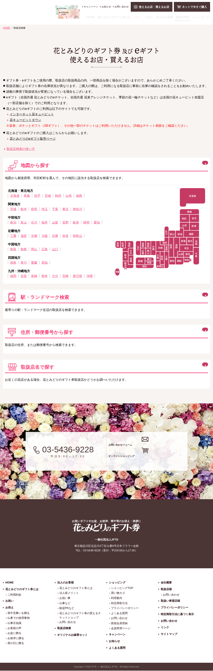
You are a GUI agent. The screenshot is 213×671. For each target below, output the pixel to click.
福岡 (13, 276)
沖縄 (89, 276)
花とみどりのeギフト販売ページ (33, 138)
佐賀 (24, 276)
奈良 (65, 236)
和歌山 (77, 236)
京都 (34, 236)
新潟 (13, 222)
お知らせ (106, 6)
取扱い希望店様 (170, 601)
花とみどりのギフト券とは (114, 17)
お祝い (138, 17)
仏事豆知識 (14, 623)
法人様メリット (69, 593)
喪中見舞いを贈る (18, 613)
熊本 (44, 276)
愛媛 (34, 262)
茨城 (13, 209)
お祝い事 (64, 598)
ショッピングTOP (122, 588)
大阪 (44, 236)
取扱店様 (166, 589)
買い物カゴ (118, 593)
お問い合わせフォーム (149, 443)
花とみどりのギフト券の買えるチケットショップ (80, 615)
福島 (79, 195)
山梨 (55, 222)
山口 (55, 249)
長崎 (34, 276)
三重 (13, 236)
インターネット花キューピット (32, 114)
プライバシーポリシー (125, 608)
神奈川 (77, 209)
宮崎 (65, 276)
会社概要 (166, 582)
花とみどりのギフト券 (106, 528)
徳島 (13, 262)
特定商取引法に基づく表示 (177, 614)
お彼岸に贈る (15, 638)
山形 (68, 195)
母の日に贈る (15, 643)
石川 (34, 222)
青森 (27, 195)
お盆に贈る (14, 633)
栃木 (24, 209)
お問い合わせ (122, 6)
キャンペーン (91, 6)
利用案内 (116, 598)
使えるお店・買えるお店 (154, 6)
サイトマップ (169, 634)
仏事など (64, 603)
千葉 (55, 209)
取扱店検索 (183, 17)
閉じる (174, 164)
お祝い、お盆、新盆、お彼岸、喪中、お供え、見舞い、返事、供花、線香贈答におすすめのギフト (41, 11)
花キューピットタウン (25, 120)
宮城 (48, 195)
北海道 (15, 195)
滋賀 (24, 236)
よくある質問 (119, 613)
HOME (90, 17)
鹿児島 (77, 276)
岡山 (34, 249)
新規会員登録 (119, 623)
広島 (44, 249)
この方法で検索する (184, 296)
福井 (44, 222)
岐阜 (76, 222)
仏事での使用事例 (18, 618)
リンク (165, 627)
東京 (65, 209)
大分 (55, 276)
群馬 (34, 209)
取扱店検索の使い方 (21, 149)
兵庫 (55, 236)
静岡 (86, 222)
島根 (24, 249)
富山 (24, 222)
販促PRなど (66, 608)
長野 (65, 222)
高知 (44, 262)
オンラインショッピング (152, 459)
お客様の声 (14, 628)
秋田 (58, 195)
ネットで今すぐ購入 (194, 6)
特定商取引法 (119, 603)
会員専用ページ (120, 628)
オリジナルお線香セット (72, 635)
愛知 (97, 222)
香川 (24, 262)
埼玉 (44, 209)
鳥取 (13, 249)
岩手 (37, 195)
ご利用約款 (14, 594)
